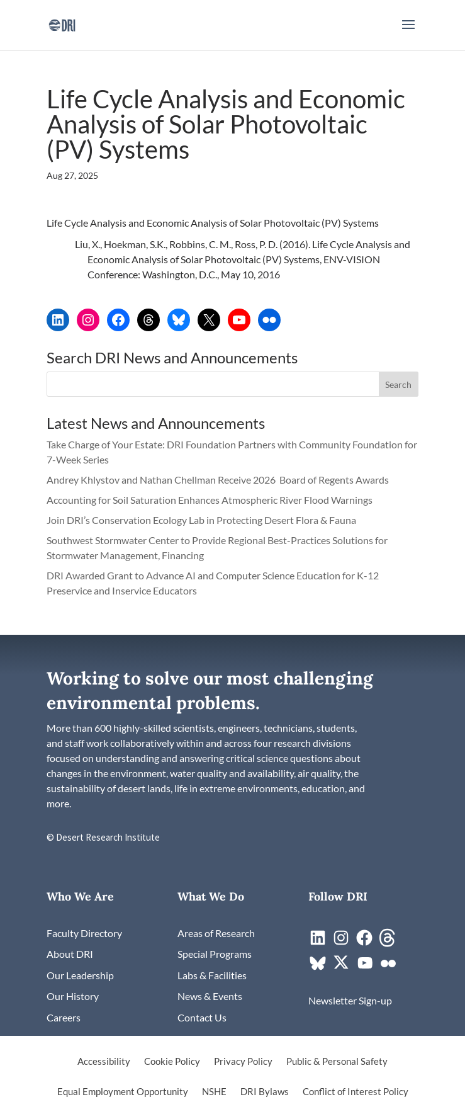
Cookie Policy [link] (172, 1062)
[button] (408, 32)
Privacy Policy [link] (243, 1062)
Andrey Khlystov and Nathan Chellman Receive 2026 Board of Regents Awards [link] (219, 480)
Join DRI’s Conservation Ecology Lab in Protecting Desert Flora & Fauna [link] (201, 520)
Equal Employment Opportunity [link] (122, 1092)
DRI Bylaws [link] (264, 1092)
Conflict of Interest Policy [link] (355, 1092)
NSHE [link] (214, 1092)
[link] (62, 24)
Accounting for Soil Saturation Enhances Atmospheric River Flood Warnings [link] (210, 500)
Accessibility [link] (103, 1062)
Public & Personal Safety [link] (337, 1062)
